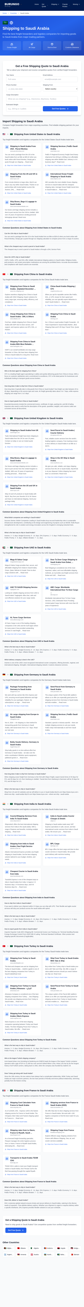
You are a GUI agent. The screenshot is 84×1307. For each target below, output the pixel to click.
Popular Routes (66, 5)
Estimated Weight (12, 104)
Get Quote (45, 5)
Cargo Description (12, 95)
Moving (76, 4)
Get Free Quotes (60, 109)
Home (37, 4)
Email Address (48, 75)
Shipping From (48, 85)
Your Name (10, 75)
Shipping (55, 4)
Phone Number (11, 85)
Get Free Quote (16, 1230)
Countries (13, 13)
